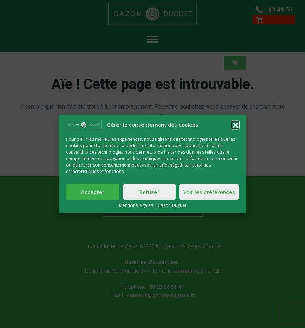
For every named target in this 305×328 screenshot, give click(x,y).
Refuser (149, 191)
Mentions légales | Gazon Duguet (152, 206)
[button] (235, 124)
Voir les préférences (209, 191)
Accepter (92, 191)
